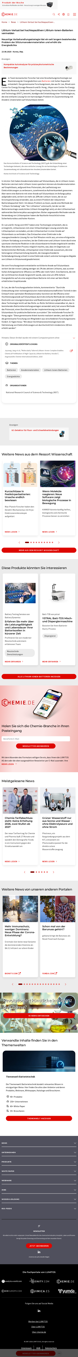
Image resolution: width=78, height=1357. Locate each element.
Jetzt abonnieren (39, 1245)
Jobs (4, 1190)
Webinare (7, 1180)
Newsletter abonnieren (36, 746)
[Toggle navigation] (74, 14)
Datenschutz (51, 1348)
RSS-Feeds (7, 1209)
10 (52, 542)
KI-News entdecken (39, 1015)
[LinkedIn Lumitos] (39, 1311)
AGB (38, 1348)
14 (56, 984)
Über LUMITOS (38, 1326)
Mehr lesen (10, 764)
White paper (8, 1171)
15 (59, 984)
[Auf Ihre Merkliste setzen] (68, 14)
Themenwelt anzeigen (39, 1118)
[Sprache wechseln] (63, 14)
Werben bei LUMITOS (38, 1321)
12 (51, 984)
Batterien (46, 81)
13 (53, 984)
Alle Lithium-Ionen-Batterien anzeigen (39, 676)
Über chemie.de (39, 1332)
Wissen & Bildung (10, 1199)
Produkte (7, 1162)
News (4, 1143)
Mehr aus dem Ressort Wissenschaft (39, 550)
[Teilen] (59, 14)
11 (48, 984)
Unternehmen (9, 1152)
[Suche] (54, 14)
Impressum (26, 1348)
